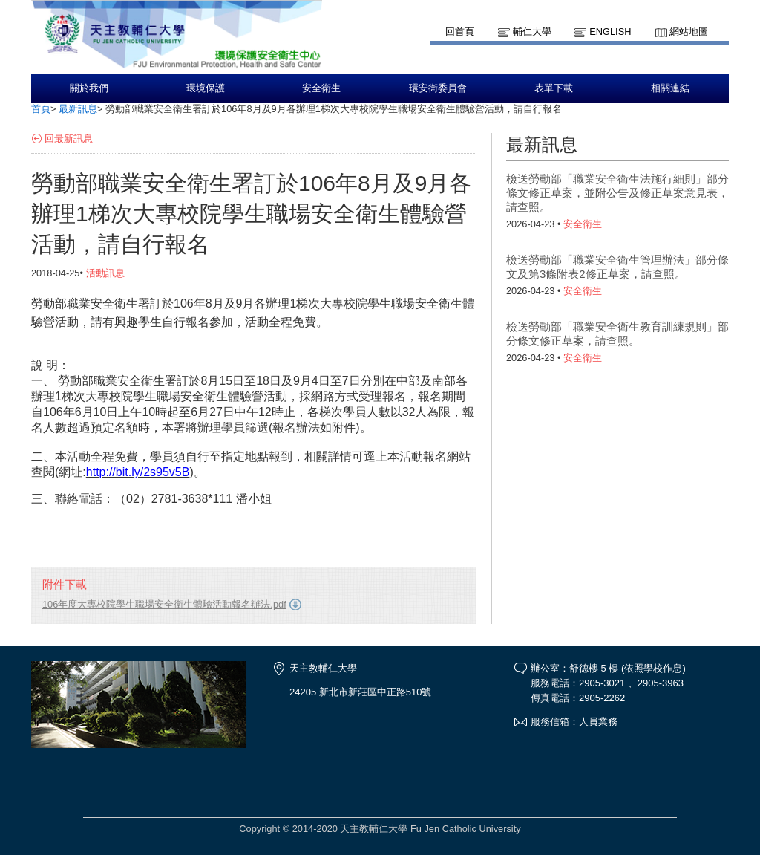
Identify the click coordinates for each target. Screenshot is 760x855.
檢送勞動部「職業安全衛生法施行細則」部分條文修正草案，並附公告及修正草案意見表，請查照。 (617, 192)
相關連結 (670, 88)
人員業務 (598, 721)
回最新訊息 (69, 138)
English (610, 31)
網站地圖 (688, 31)
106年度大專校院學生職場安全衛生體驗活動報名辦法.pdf (164, 604)
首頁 (40, 108)
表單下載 (553, 88)
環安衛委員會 (438, 88)
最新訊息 (78, 108)
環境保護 (205, 88)
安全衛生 (321, 88)
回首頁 (459, 31)
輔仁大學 (532, 31)
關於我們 (89, 88)
